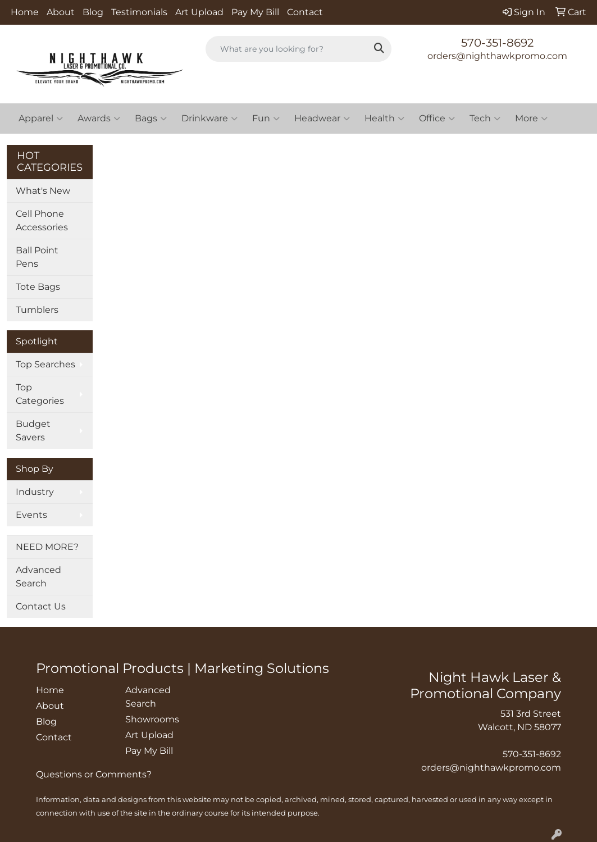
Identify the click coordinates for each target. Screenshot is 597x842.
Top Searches (45, 364)
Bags (151, 118)
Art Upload (199, 12)
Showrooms (152, 719)
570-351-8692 (497, 42)
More (531, 118)
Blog (93, 12)
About (61, 12)
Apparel (41, 118)
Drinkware (209, 118)
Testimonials (139, 12)
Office (437, 118)
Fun (266, 118)
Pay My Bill (255, 12)
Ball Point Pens (37, 257)
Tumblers (37, 309)
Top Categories (40, 394)
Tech (485, 118)
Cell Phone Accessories (42, 220)
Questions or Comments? (94, 774)
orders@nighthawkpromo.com (497, 56)
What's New (43, 190)
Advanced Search (38, 577)
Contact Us (41, 606)
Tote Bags (38, 286)
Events (31, 514)
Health (384, 118)
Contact (305, 12)
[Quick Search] (286, 49)
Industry (35, 491)
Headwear (322, 118)
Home (25, 12)
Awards (99, 118)
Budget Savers (33, 430)
